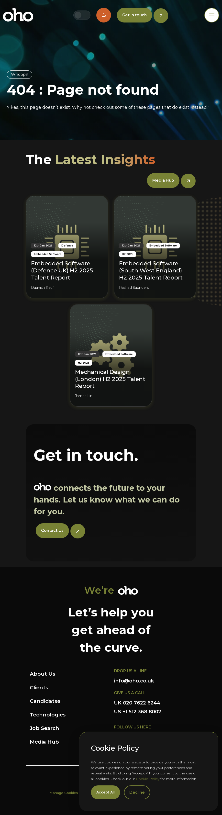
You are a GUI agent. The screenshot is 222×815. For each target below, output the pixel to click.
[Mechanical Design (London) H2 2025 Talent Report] (111, 355)
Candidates (45, 701)
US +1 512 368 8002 (137, 712)
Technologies (48, 715)
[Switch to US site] (85, 15)
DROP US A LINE (130, 671)
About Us (42, 674)
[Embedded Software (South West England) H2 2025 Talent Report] (155, 247)
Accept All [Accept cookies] (105, 792)
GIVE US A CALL (130, 693)
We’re (99, 590)
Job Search (44, 728)
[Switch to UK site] (78, 15)
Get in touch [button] (134, 15)
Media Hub (44, 742)
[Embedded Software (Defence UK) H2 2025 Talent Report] (67, 247)
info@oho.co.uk (134, 681)
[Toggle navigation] (211, 15)
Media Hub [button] (163, 180)
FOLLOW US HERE (132, 727)
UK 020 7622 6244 (137, 703)
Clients (39, 687)
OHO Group (18, 15)
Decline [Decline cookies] (137, 792)
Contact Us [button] (52, 530)
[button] (103, 15)
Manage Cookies (63, 793)
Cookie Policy (147, 779)
